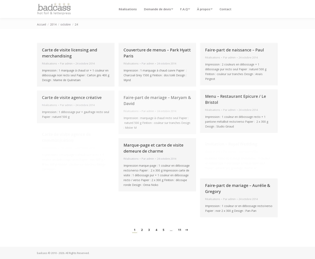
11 (179, 230)
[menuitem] (128, 9)
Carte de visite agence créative (72, 97)
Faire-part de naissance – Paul (234, 50)
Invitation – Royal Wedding (231, 144)
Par (66, 63)
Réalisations (49, 63)
